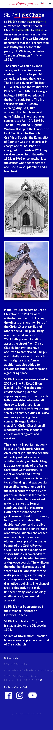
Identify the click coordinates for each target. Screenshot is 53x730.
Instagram (20, 695)
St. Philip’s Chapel (20, 29)
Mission (26, 13)
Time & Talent (16, 21)
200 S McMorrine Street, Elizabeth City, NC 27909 (23, 678)
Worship (36, 13)
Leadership (40, 21)
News (17, 13)
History (29, 21)
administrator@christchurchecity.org (28, 670)
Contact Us (37, 29)
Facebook (8, 695)
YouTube (32, 695)
